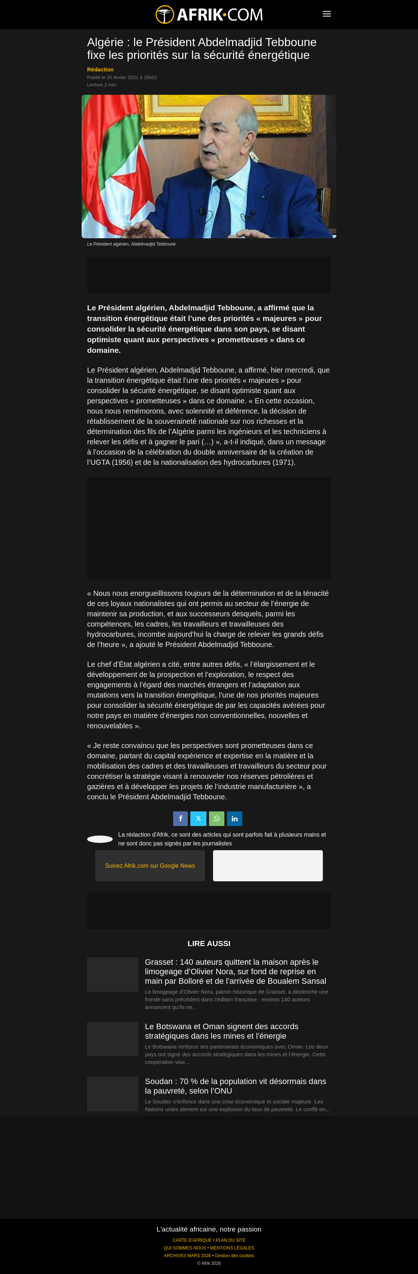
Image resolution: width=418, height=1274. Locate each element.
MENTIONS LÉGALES (232, 1248)
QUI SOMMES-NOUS (185, 1248)
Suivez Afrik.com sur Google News (150, 866)
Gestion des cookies (234, 1255)
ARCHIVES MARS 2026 (187, 1255)
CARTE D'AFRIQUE (192, 1240)
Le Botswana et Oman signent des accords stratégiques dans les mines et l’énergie (221, 1031)
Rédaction (100, 69)
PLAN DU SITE (230, 1240)
